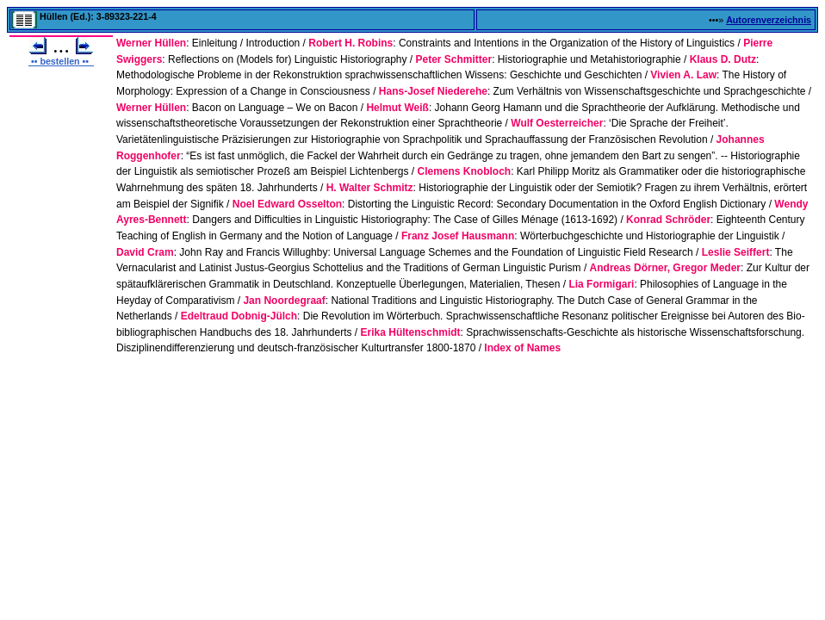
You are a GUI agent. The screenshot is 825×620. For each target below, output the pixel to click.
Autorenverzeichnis (768, 20)
